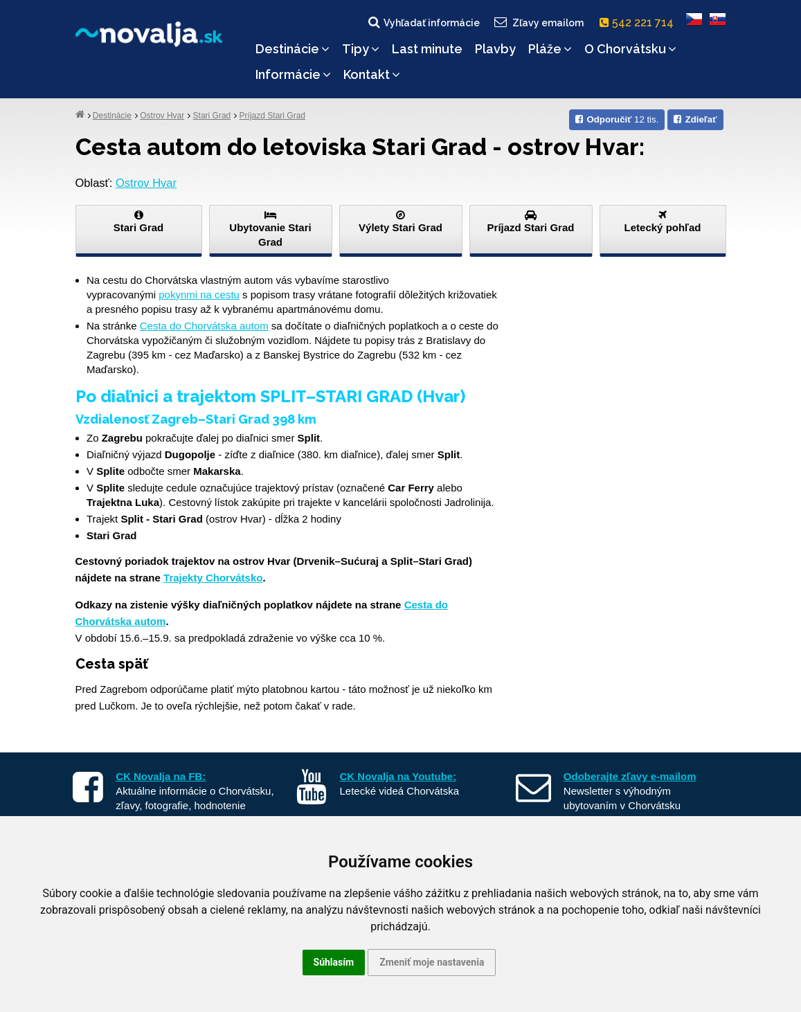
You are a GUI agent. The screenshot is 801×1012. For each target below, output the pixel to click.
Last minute (427, 49)
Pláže (550, 49)
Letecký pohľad (663, 221)
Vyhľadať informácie (423, 22)
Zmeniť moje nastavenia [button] (431, 962)
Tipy (360, 49)
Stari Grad (212, 115)
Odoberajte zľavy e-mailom (630, 776)
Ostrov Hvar (162, 115)
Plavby (495, 49)
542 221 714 (639, 22)
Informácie (293, 74)
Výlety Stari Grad (400, 221)
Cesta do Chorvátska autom (204, 326)
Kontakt (371, 74)
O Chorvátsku (630, 49)
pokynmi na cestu (199, 294)
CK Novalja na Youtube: (398, 776)
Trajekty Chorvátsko (212, 578)
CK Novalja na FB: (161, 776)
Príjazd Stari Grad (272, 115)
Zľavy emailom (537, 22)
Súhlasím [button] (334, 962)
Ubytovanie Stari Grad (270, 229)
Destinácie (292, 49)
